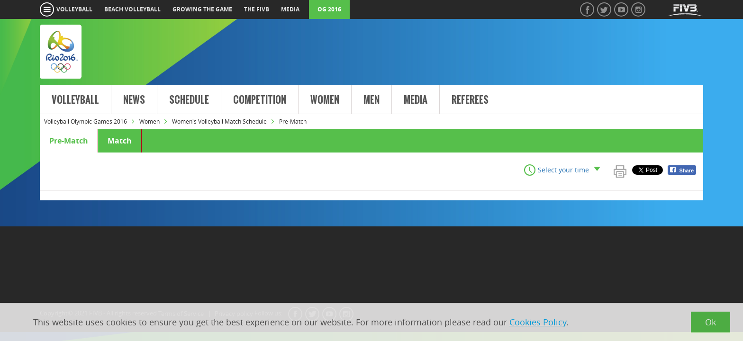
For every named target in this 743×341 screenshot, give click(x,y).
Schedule (189, 100)
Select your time (563, 169)
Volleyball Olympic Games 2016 (85, 121)
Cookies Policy (537, 322)
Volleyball (75, 100)
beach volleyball (132, 9)
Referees (470, 100)
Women (324, 100)
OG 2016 (329, 9)
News (134, 100)
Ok (710, 322)
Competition (259, 100)
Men (371, 100)
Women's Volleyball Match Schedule (219, 121)
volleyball (74, 9)
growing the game (202, 9)
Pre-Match (68, 140)
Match (120, 140)
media (290, 9)
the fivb (256, 9)
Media (415, 100)
